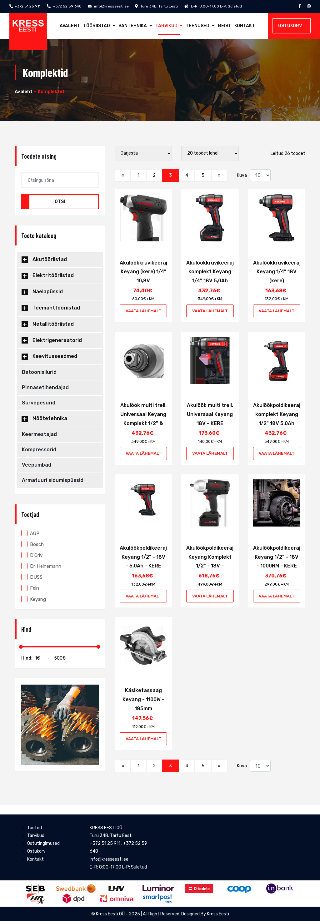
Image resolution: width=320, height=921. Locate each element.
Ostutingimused (43, 843)
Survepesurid (38, 403)
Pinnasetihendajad (45, 387)
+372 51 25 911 (25, 6)
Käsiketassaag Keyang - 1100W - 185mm (143, 699)
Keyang (33, 599)
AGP (30, 533)
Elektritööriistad (53, 275)
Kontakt (244, 25)
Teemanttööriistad (56, 308)
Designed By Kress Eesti (205, 914)
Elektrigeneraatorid (57, 340)
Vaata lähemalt (143, 311)
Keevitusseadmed (54, 356)
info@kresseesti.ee (108, 6)
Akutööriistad (49, 259)
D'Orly (31, 555)
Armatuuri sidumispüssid (52, 480)
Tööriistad (99, 25)
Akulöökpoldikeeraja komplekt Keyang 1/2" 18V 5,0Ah (278, 414)
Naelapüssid (47, 292)
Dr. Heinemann (41, 566)
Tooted (34, 827)
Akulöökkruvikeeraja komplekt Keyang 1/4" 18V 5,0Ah (211, 272)
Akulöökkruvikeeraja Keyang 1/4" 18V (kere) (278, 272)
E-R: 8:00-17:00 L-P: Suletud (213, 6)
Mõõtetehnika (49, 418)
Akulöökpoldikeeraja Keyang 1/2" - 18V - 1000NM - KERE (278, 557)
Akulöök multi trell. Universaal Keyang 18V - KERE (210, 414)
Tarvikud (169, 25)
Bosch (32, 544)
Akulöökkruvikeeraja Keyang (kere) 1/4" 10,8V (145, 272)
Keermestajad (39, 434)
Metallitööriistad (53, 324)
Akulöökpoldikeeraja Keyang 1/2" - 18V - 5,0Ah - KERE (145, 557)
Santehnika (135, 25)
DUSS (31, 577)
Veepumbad (36, 465)
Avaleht (70, 25)
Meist (224, 25)
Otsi (60, 201)
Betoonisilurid (39, 372)
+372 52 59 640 (64, 6)
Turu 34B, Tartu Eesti (156, 6)
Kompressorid (39, 450)
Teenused (200, 25)
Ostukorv (290, 25)
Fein (30, 588)
